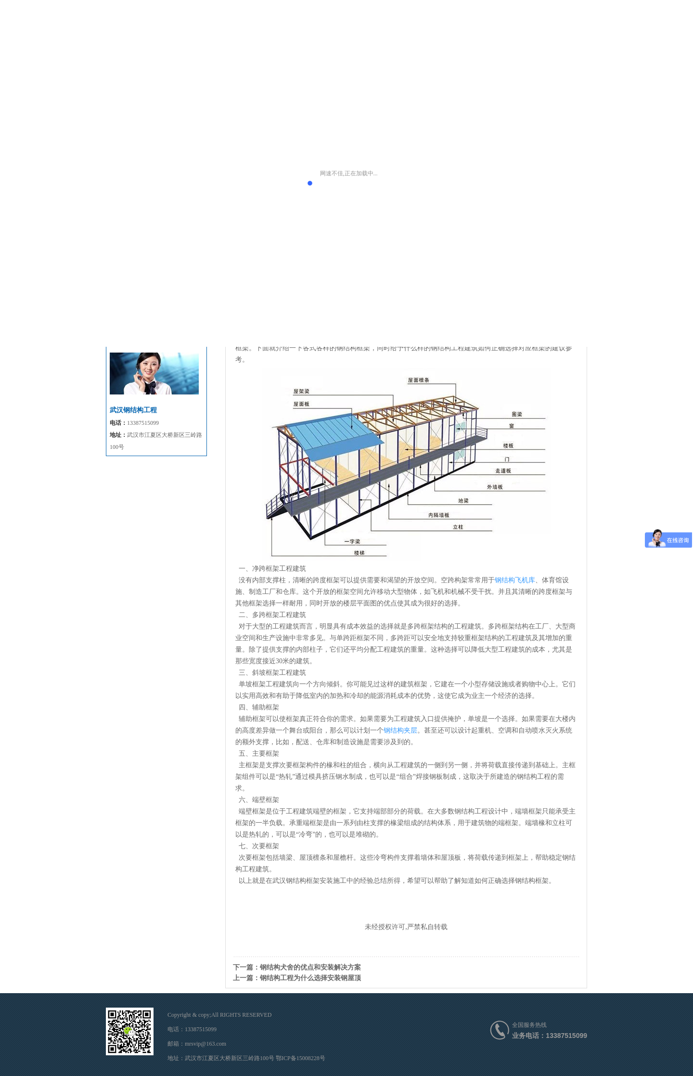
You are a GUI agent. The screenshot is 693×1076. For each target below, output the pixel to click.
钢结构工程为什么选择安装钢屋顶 (310, 978)
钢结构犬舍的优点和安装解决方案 (310, 967)
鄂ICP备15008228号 (300, 1058)
